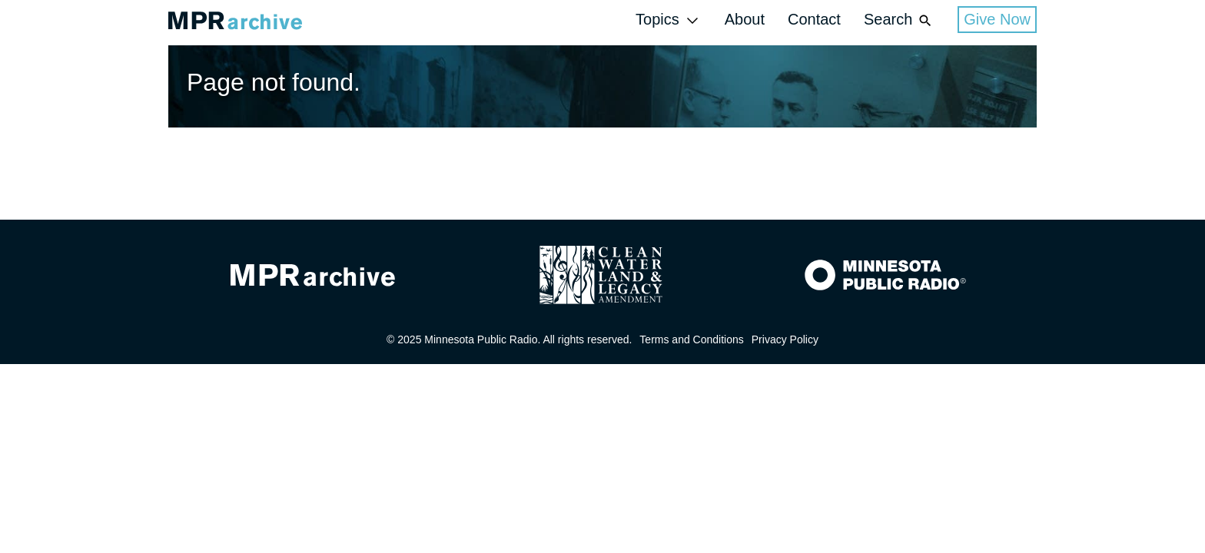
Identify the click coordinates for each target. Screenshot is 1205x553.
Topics (669, 20)
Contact (814, 19)
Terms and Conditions (691, 339)
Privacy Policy (785, 339)
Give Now (997, 19)
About (745, 19)
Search (899, 20)
